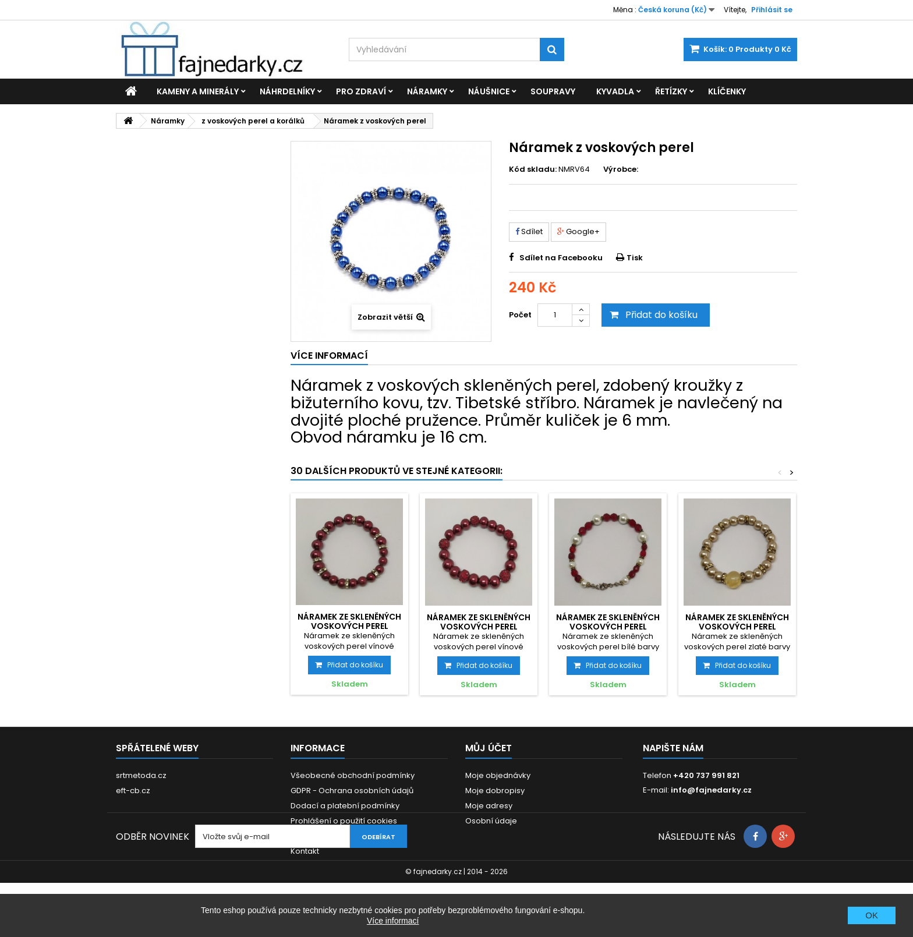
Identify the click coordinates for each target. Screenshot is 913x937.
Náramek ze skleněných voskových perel (349, 621)
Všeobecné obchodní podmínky (353, 775)
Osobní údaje (491, 820)
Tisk (635, 257)
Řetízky (671, 91)
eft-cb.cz (133, 790)
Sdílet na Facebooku (561, 257)
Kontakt (305, 851)
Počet (520, 314)
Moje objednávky (497, 775)
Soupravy (552, 91)
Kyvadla (615, 91)
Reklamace (312, 835)
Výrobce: (620, 169)
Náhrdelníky (287, 91)
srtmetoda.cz (141, 775)
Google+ (578, 231)
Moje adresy (488, 805)
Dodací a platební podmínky (345, 805)
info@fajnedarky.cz (711, 789)
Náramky (427, 91)
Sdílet (529, 231)
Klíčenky (727, 91)
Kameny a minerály (198, 91)
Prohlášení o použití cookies (344, 820)
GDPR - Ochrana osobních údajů (352, 790)
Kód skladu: (533, 169)
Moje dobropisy (495, 790)
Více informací (393, 920)
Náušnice (488, 91)
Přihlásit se (771, 10)
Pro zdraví (361, 91)
